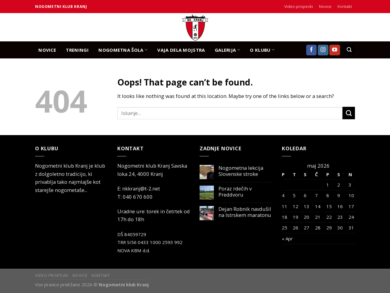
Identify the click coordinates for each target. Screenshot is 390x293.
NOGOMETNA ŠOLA (122, 50)
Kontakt (345, 6)
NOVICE (47, 49)
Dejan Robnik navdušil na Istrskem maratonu (244, 212)
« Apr (287, 238)
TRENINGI (77, 49)
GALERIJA (227, 50)
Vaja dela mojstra (181, 49)
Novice (325, 6)
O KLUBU (262, 50)
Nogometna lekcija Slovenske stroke (240, 171)
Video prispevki (298, 6)
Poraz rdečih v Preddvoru (235, 192)
